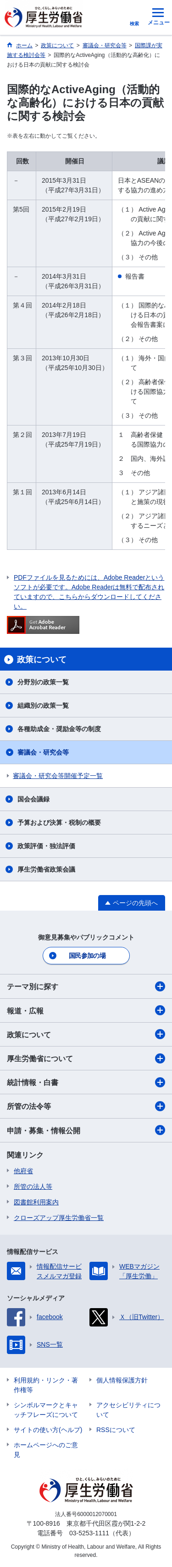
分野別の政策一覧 (43, 682)
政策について (86, 1034)
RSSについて (115, 1429)
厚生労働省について (86, 1058)
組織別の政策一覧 (43, 705)
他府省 (23, 1171)
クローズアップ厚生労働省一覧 (59, 1217)
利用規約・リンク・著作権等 (46, 1385)
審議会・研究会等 (43, 752)
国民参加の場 (87, 955)
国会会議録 (33, 799)
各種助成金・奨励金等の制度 (59, 729)
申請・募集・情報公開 (86, 1130)
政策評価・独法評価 (46, 846)
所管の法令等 (86, 1106)
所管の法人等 (33, 1186)
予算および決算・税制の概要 (59, 822)
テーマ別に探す (86, 986)
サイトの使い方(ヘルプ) (48, 1429)
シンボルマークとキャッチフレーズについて (46, 1409)
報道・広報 (86, 1010)
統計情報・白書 (86, 1082)
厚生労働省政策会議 (46, 869)
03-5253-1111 (89, 1533)
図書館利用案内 (36, 1202)
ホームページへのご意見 (46, 1449)
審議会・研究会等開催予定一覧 (58, 775)
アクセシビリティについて (128, 1409)
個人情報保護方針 (122, 1380)
